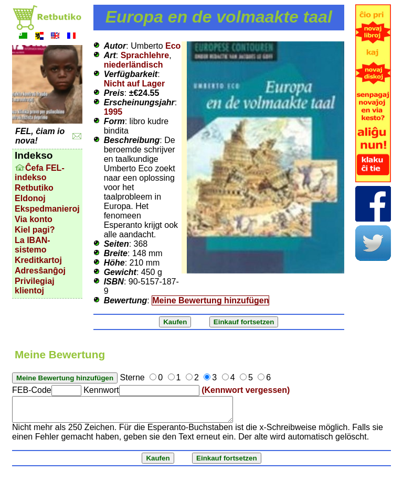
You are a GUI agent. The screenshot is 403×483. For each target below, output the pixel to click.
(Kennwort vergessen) (246, 390)
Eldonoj (30, 198)
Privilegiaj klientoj (35, 286)
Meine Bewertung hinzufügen (210, 300)
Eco (173, 45)
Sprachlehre (145, 55)
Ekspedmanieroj (47, 208)
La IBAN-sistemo (32, 245)
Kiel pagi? (35, 229)
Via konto (33, 219)
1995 (113, 111)
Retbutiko (34, 187)
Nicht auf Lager (134, 83)
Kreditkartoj (38, 260)
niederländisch (133, 64)
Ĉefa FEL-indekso (40, 172)
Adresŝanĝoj (40, 270)
